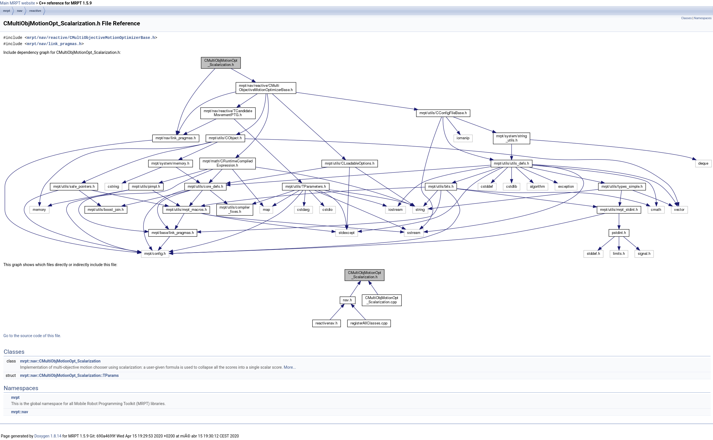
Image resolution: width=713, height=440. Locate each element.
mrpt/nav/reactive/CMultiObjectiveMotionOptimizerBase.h (91, 37)
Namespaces (703, 18)
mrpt (6, 10)
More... (290, 367)
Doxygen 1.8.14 (47, 436)
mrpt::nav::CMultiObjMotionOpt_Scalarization (60, 361)
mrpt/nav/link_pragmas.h (54, 44)
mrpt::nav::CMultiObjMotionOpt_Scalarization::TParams (69, 375)
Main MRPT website (17, 3)
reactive (35, 10)
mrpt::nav (19, 412)
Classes (686, 18)
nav (19, 10)
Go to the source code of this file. (32, 335)
